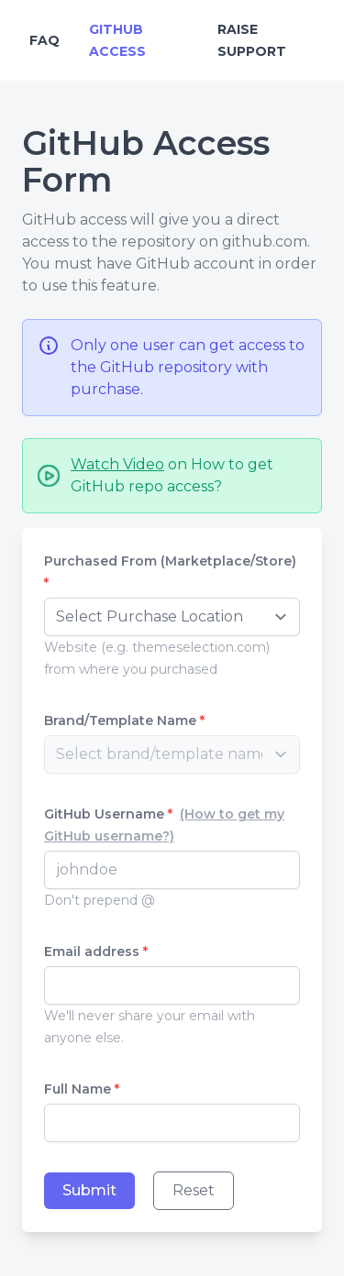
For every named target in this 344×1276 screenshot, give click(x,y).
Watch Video (117, 464)
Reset (193, 1190)
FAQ (44, 40)
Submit (89, 1190)
